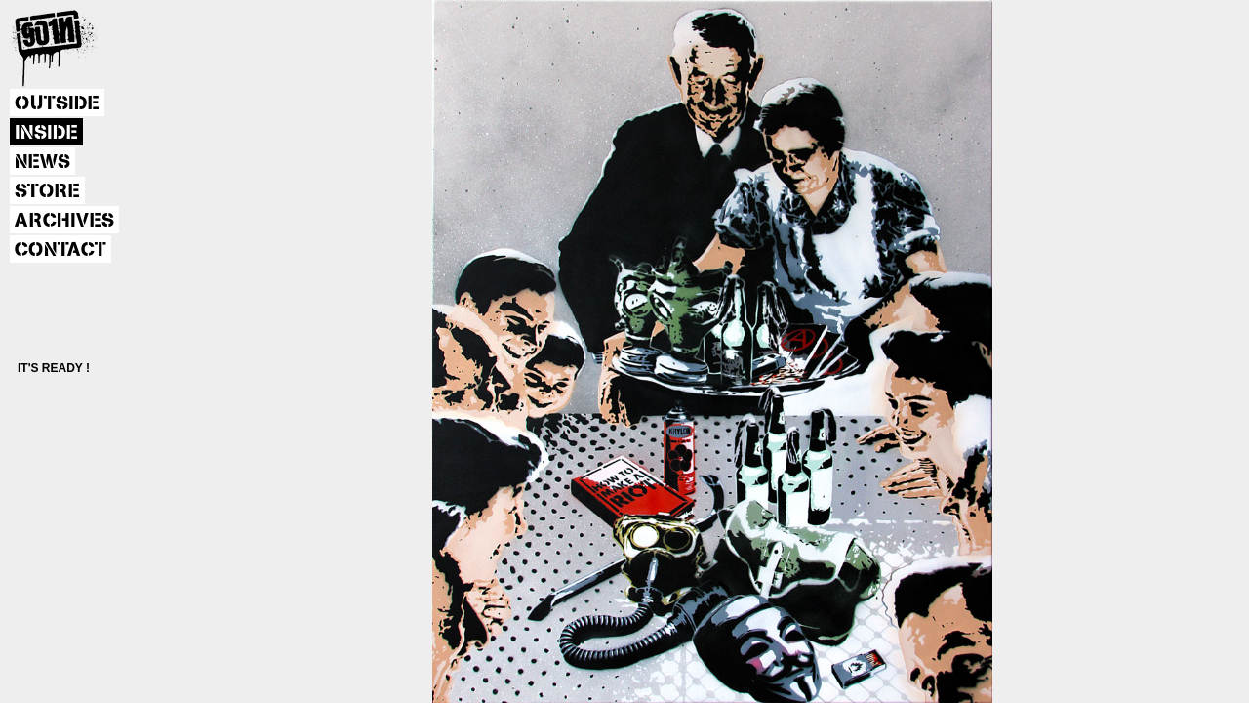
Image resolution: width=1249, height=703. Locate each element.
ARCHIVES (64, 220)
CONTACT (60, 250)
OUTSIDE (57, 103)
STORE (47, 191)
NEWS (42, 162)
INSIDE (46, 133)
